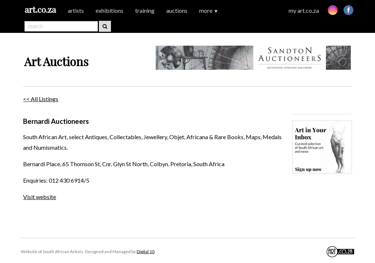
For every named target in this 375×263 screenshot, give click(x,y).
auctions (177, 10)
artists (76, 10)
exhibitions (109, 10)
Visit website (39, 196)
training (145, 10)
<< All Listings (40, 98)
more (208, 10)
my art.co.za (304, 10)
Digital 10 (146, 251)
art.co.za (40, 9)
